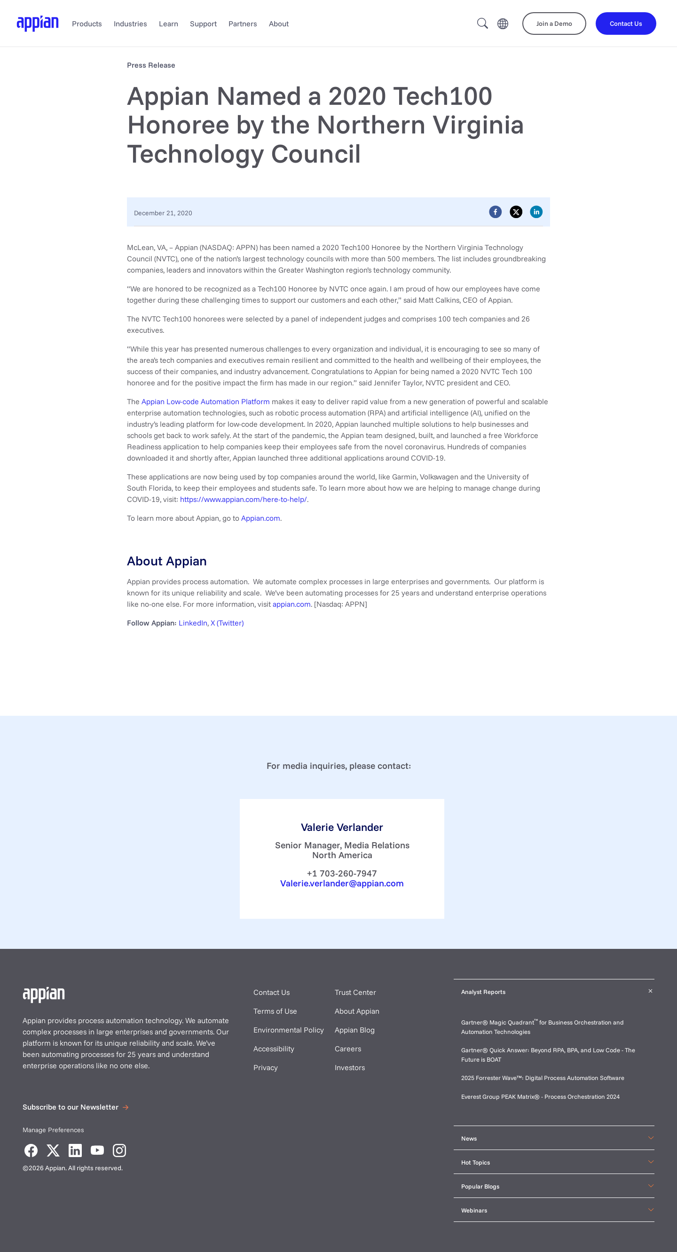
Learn (168, 23)
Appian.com (260, 518)
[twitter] (516, 211)
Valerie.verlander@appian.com (342, 883)
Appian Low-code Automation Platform (206, 401)
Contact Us (271, 992)
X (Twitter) (227, 622)
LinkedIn (193, 622)
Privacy (265, 1067)
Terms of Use (275, 1011)
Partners (242, 23)
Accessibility (273, 1048)
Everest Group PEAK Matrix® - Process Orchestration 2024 (540, 1096)
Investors (350, 1067)
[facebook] (495, 211)
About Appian (357, 1011)
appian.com (292, 604)
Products (87, 23)
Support (203, 23)
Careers (348, 1048)
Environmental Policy (288, 1029)
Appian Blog (355, 1029)
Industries (130, 23)
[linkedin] (536, 211)
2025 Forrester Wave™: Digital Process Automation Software (542, 1077)
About (279, 23)
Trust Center (355, 992)
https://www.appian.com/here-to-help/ (243, 499)
